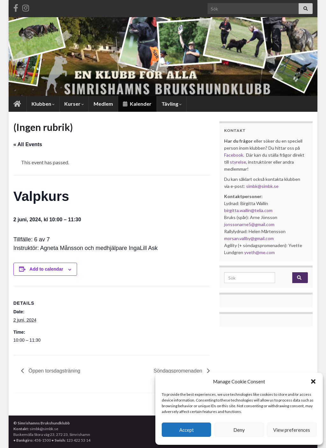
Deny (239, 430)
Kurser (74, 104)
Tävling (171, 104)
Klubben (43, 104)
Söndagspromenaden (178, 370)
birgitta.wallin (237, 210)
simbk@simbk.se (262, 186)
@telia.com (262, 210)
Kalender (137, 104)
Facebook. (234, 155)
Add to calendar (46, 269)
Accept (186, 430)
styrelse (238, 162)
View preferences (291, 430)
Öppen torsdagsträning (53, 370)
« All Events (27, 144)
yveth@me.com (259, 252)
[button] (313, 381)
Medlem (103, 104)
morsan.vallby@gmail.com (249, 238)
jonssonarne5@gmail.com (249, 224)
